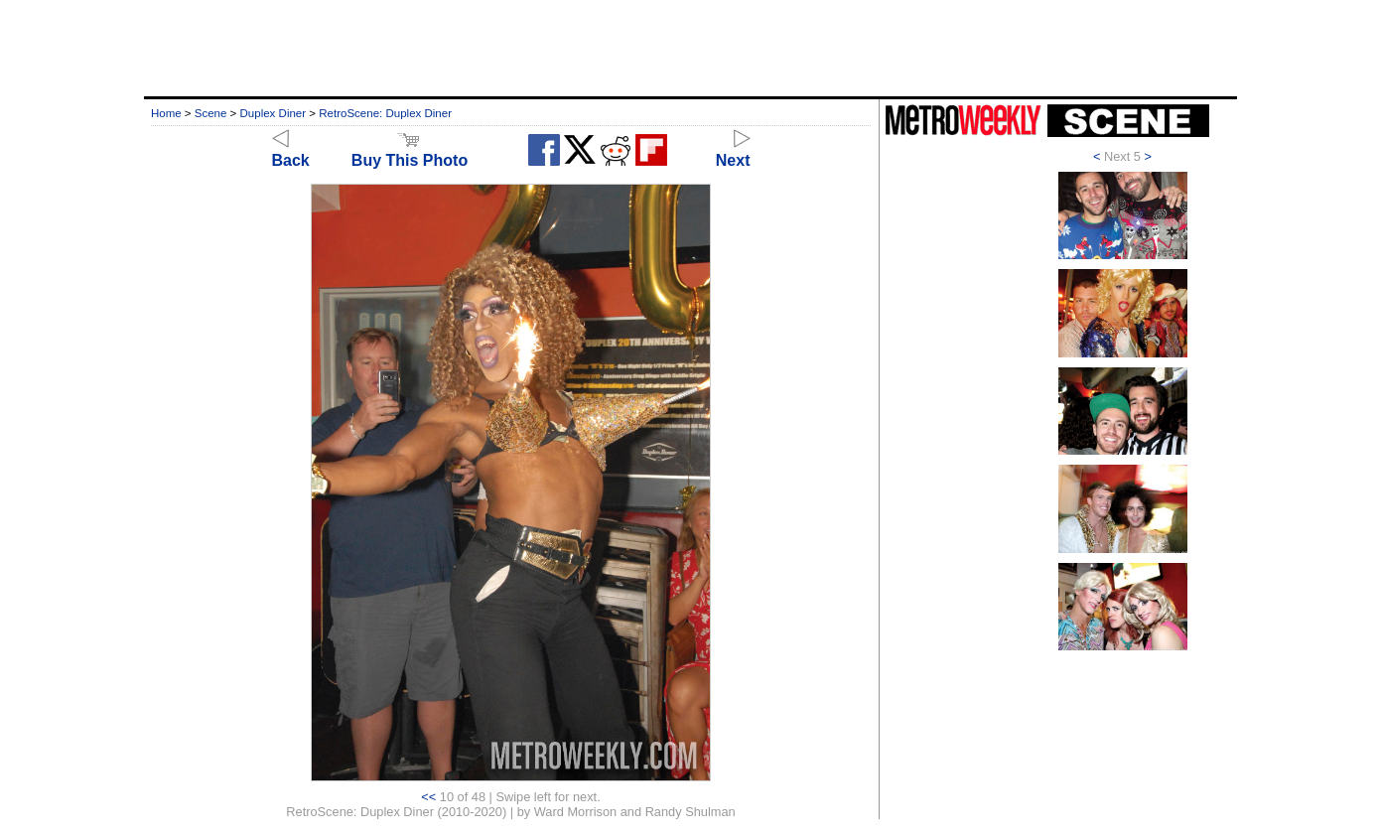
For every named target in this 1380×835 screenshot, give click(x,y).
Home (166, 113)
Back (291, 151)
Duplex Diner (273, 113)
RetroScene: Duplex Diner (385, 113)
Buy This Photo (409, 151)
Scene (211, 113)
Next (733, 151)
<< (428, 796)
